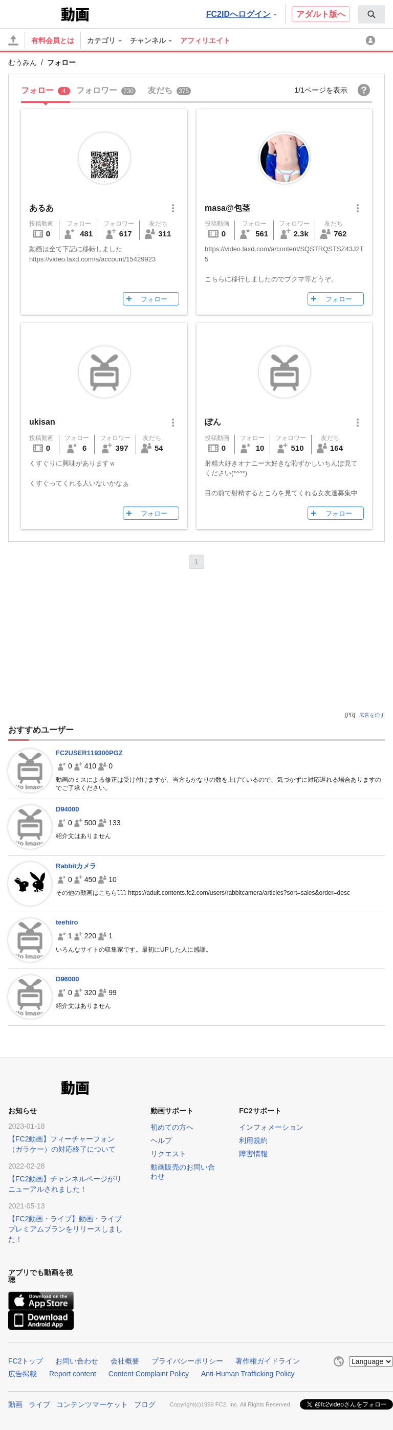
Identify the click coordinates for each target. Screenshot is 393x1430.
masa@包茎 (227, 208)
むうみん (22, 62)
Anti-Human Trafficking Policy (248, 1374)
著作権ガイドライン (267, 1361)
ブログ (145, 1404)
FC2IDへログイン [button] (241, 14)
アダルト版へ (320, 14)
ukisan (42, 421)
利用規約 (253, 1140)
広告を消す (372, 715)
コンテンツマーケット (92, 1404)
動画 (15, 1404)
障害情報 (253, 1154)
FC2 (33, 13)
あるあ (41, 208)
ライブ (39, 1404)
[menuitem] (371, 14)
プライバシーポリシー (187, 1361)
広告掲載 (22, 1374)
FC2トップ (25, 1361)
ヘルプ (161, 1140)
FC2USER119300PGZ (89, 753)
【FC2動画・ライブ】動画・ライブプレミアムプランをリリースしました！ (65, 1229)
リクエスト (168, 1154)
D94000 (67, 809)
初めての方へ (171, 1127)
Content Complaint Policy (148, 1374)
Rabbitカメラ (76, 866)
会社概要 (125, 1361)
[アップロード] (13, 40)
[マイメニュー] (372, 40)
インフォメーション (271, 1127)
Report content (72, 1374)
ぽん (213, 421)
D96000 (67, 979)
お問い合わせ (76, 1361)
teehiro (67, 922)
